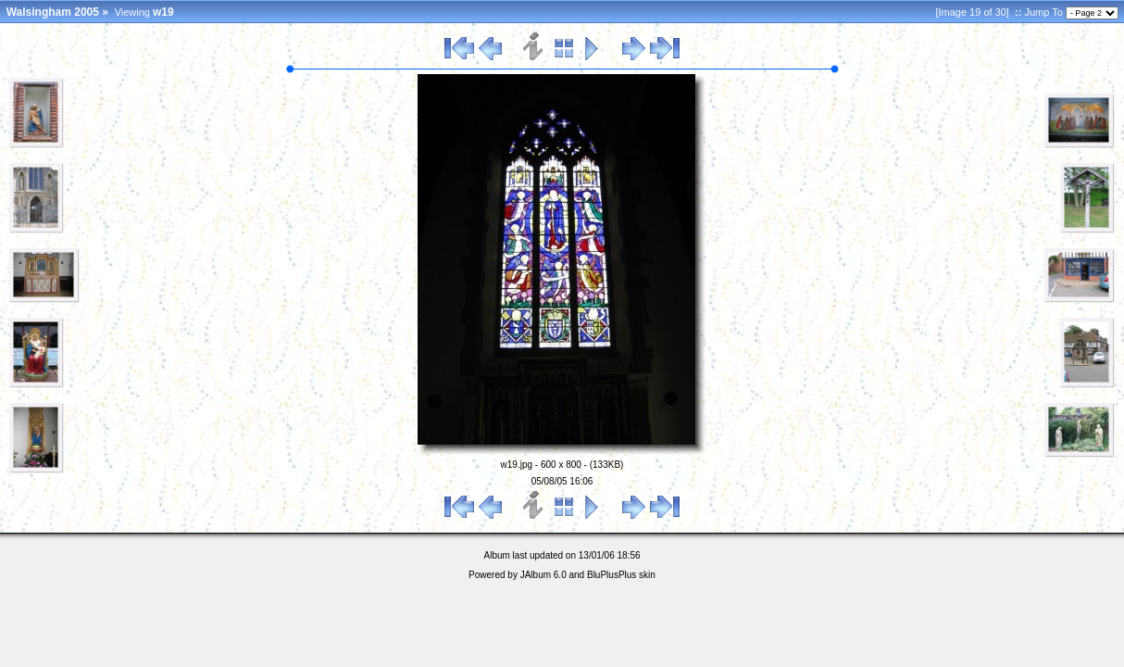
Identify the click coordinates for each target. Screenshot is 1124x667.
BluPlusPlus (611, 575)
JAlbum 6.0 (543, 575)
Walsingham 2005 (52, 12)
